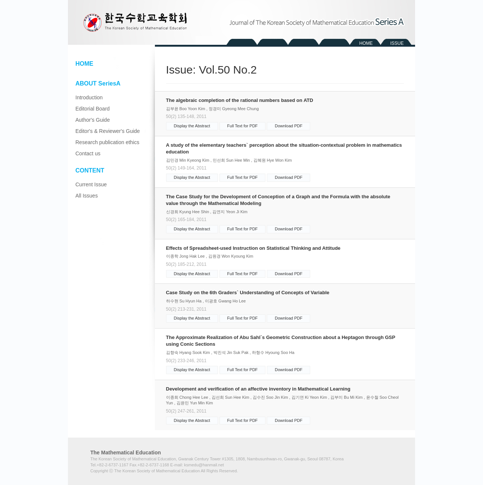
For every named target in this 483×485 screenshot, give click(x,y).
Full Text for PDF (242, 126)
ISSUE (396, 43)
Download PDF (288, 126)
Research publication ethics (107, 142)
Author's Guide (92, 120)
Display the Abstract (192, 126)
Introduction (89, 97)
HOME (366, 43)
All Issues (86, 196)
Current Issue (91, 184)
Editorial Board (92, 109)
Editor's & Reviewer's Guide (107, 131)
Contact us (87, 153)
